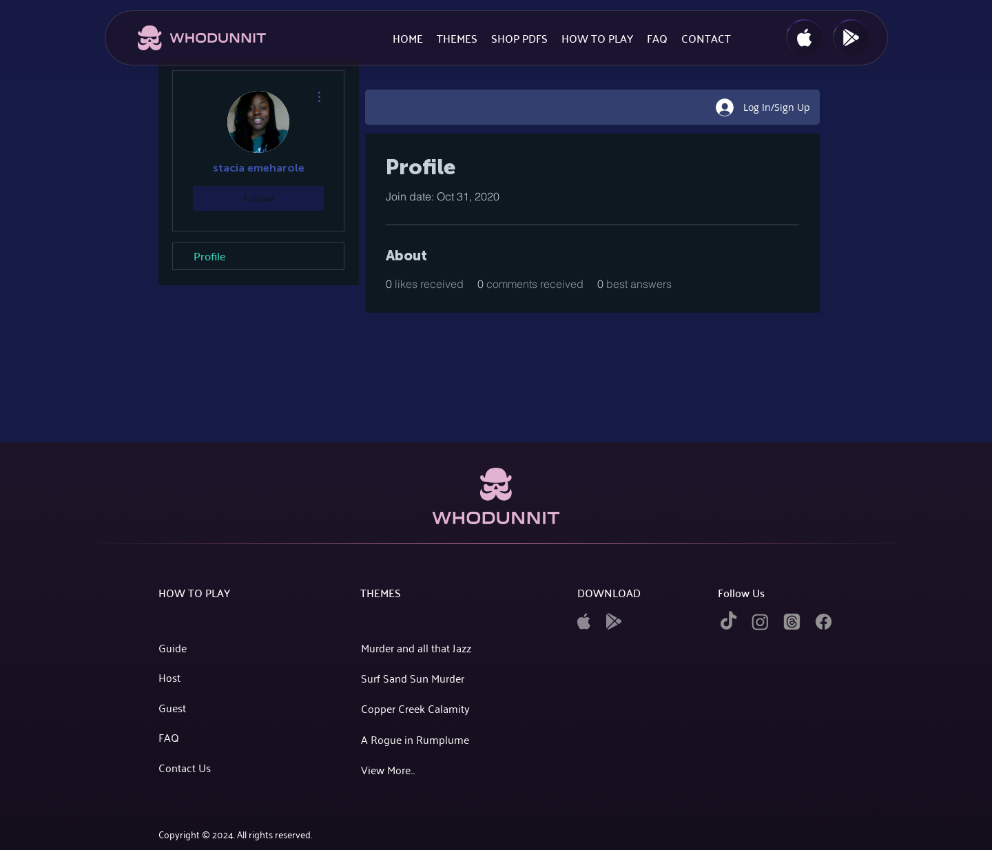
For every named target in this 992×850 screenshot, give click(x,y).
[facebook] (823, 621)
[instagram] (760, 621)
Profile (209, 255)
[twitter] (792, 621)
